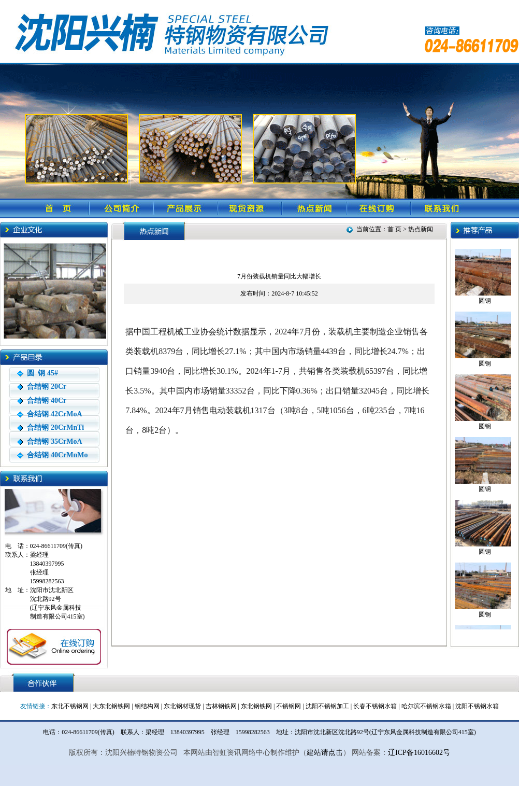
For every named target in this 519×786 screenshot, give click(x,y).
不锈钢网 (288, 706)
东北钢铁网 (256, 706)
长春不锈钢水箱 (375, 706)
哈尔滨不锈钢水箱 (426, 706)
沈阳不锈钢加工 (327, 706)
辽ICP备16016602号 (419, 752)
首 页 (395, 229)
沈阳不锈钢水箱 (477, 706)
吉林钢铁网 (221, 706)
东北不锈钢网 (70, 706)
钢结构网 (147, 706)
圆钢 (485, 298)
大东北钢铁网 (111, 706)
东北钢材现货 (182, 706)
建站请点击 (325, 752)
